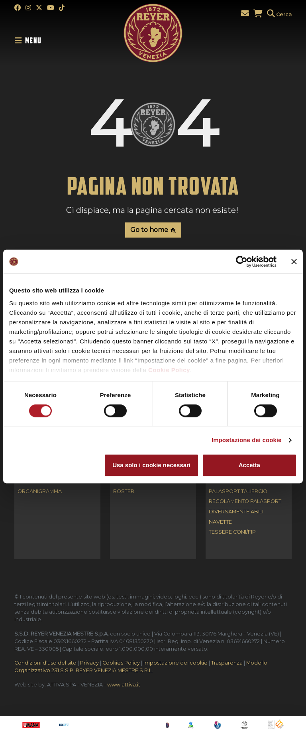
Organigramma (40, 491)
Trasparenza (227, 663)
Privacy (89, 663)
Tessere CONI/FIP (232, 532)
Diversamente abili (236, 512)
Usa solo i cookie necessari (151, 465)
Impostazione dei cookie (247, 440)
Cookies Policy (121, 663)
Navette (220, 522)
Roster (123, 491)
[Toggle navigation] (30, 40)
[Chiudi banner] (294, 261)
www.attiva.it (123, 685)
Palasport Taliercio (238, 491)
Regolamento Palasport (245, 501)
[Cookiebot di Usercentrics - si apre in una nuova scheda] (242, 261)
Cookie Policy (169, 369)
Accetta (249, 465)
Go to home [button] (153, 230)
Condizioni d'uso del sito (45, 663)
